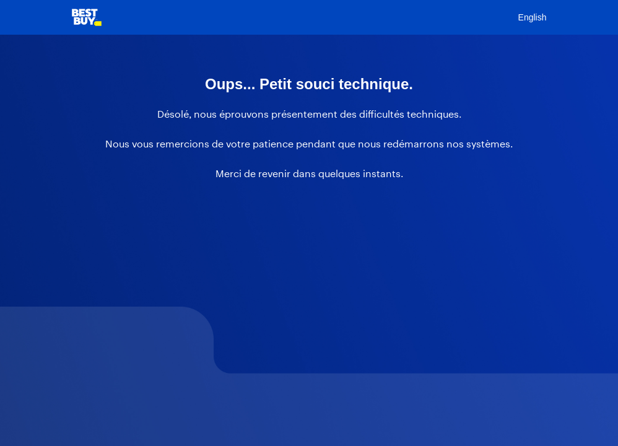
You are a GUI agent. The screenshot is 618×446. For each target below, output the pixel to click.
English (532, 17)
